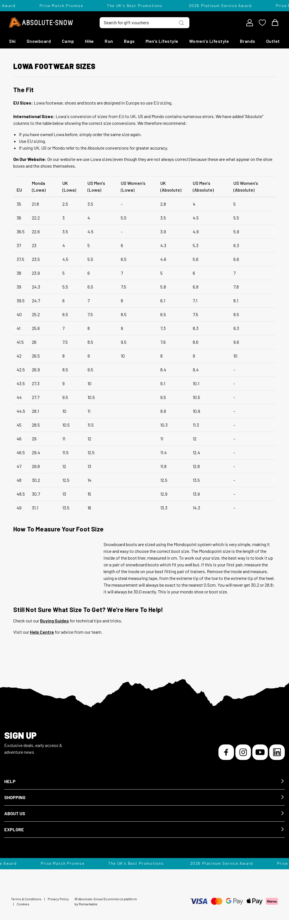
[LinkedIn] (277, 752)
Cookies (23, 904)
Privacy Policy (58, 899)
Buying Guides (54, 620)
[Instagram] (243, 752)
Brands (247, 41)
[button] (144, 781)
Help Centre (42, 632)
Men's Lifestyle (162, 41)
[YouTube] (260, 752)
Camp (68, 41)
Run (109, 41)
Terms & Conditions (26, 899)
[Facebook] (226, 752)
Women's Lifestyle (209, 41)
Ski (12, 41)
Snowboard (39, 41)
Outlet (273, 41)
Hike (89, 41)
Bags (129, 41)
